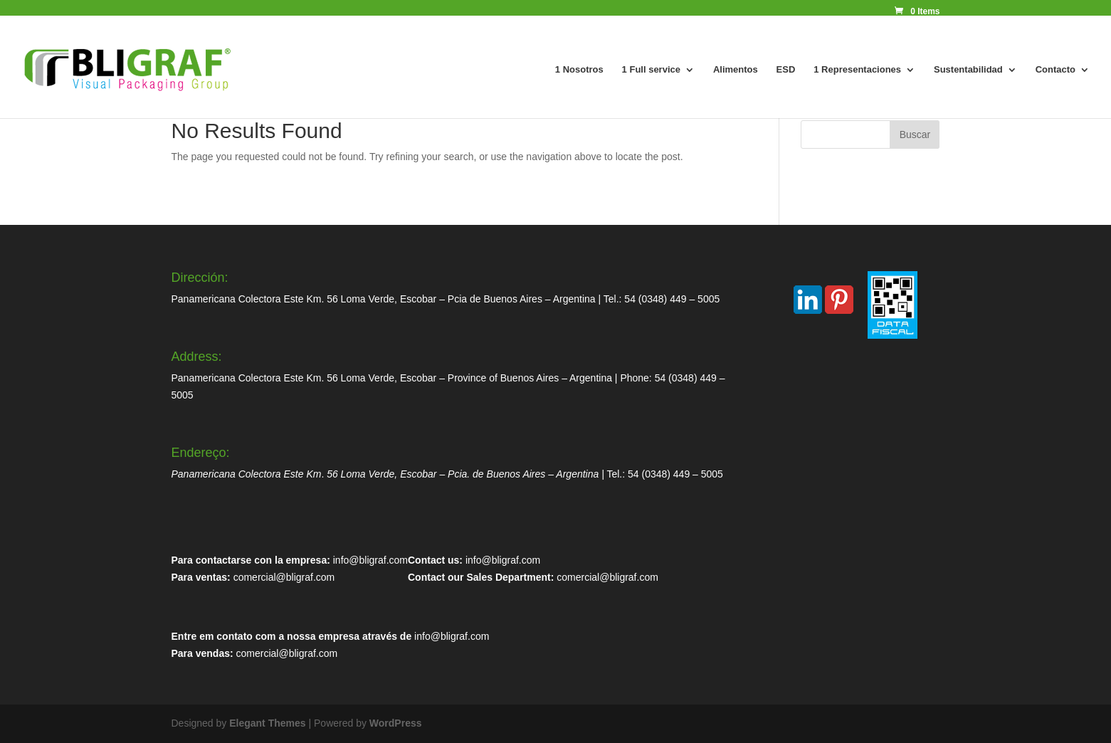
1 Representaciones (857, 70)
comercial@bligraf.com (284, 577)
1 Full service (651, 70)
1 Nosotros (579, 70)
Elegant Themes (267, 723)
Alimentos (735, 70)
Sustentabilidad (968, 70)
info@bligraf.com (370, 560)
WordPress (395, 723)
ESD (786, 70)
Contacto (1055, 70)
